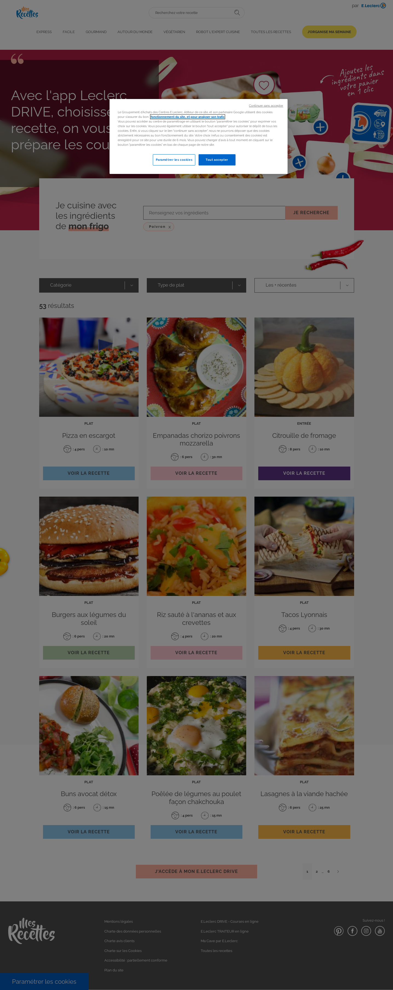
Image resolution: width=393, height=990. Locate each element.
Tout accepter (217, 160)
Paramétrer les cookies (174, 160)
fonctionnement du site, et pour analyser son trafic (188, 117)
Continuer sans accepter (266, 105)
